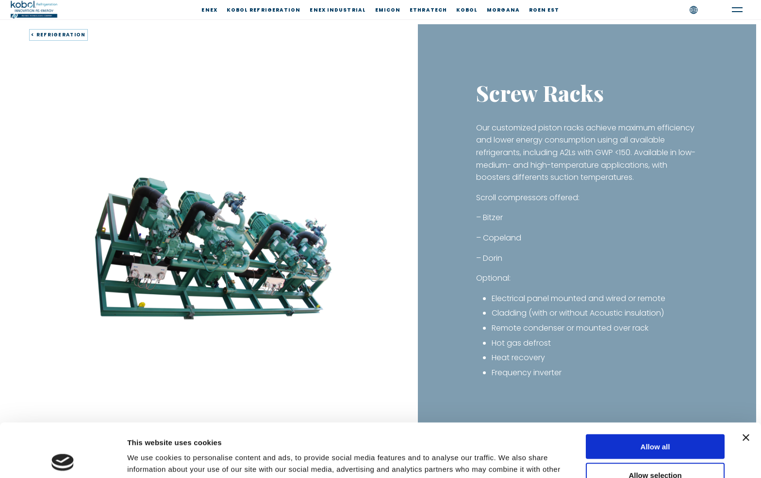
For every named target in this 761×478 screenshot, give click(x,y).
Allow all (655, 393)
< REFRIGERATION (58, 34)
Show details (509, 459)
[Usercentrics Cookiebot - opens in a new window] (62, 459)
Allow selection (655, 421)
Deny (655, 450)
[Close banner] (746, 384)
